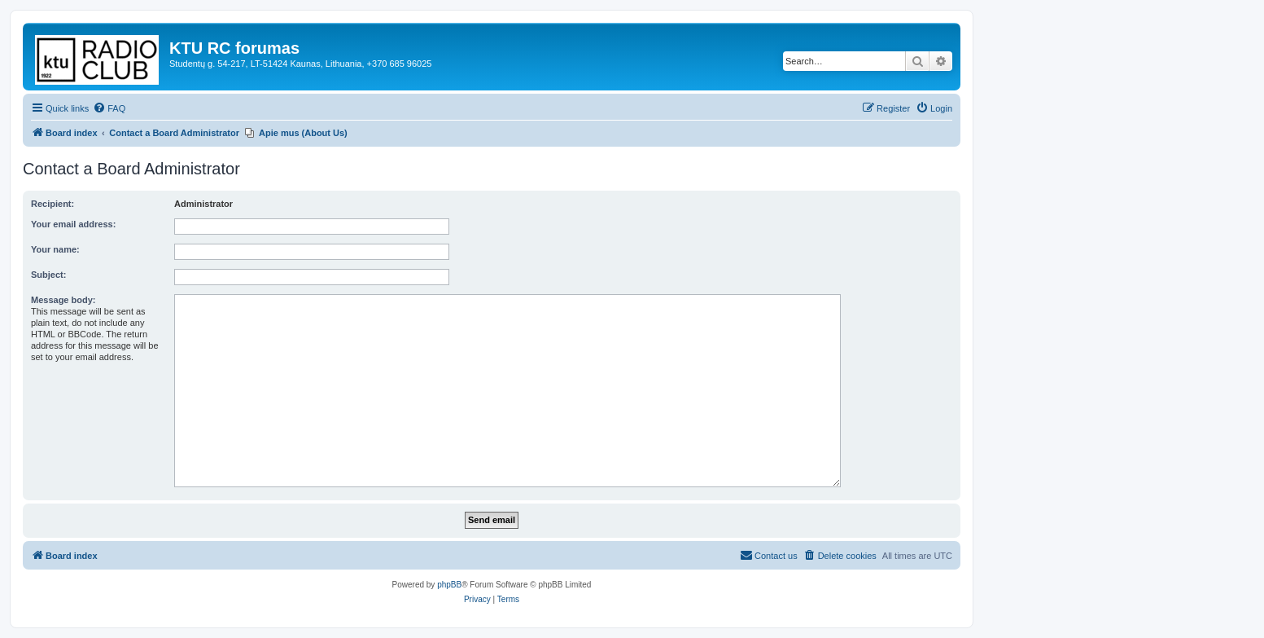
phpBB (449, 584)
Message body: (63, 300)
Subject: (48, 274)
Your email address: (73, 224)
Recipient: (52, 204)
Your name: (55, 249)
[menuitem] (109, 108)
